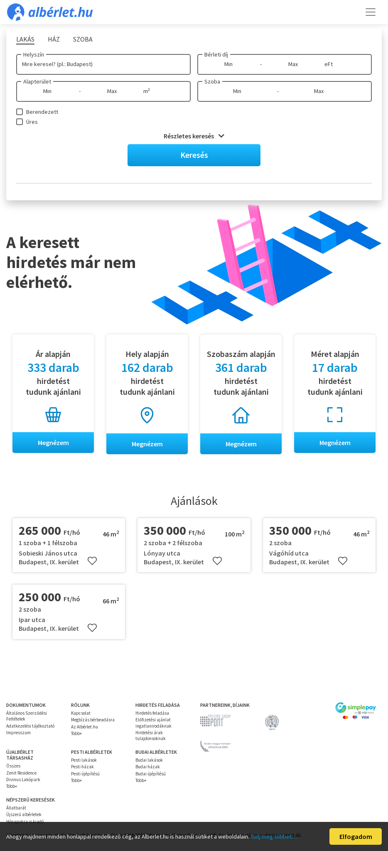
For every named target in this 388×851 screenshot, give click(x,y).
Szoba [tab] (83, 39)
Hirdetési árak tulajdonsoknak (150, 735)
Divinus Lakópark (23, 779)
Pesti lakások (84, 760)
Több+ (76, 733)
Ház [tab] (54, 39)
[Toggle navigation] (370, 12)
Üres (32, 121)
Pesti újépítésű (85, 774)
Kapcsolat (81, 713)
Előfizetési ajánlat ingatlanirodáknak (153, 722)
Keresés (194, 155)
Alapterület (37, 81)
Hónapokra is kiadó (25, 821)
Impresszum (18, 732)
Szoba (212, 81)
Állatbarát (16, 808)
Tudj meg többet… (273, 836)
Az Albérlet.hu (84, 727)
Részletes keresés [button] (194, 136)
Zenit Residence (21, 773)
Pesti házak (82, 767)
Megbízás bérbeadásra (93, 720)
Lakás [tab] (25, 39)
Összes (13, 766)
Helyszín (33, 54)
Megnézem (53, 442)
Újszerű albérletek (24, 814)
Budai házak (147, 767)
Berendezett (42, 112)
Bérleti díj (216, 54)
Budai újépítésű (150, 774)
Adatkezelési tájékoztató (30, 726)
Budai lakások (149, 760)
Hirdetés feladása (152, 713)
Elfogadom (355, 836)
